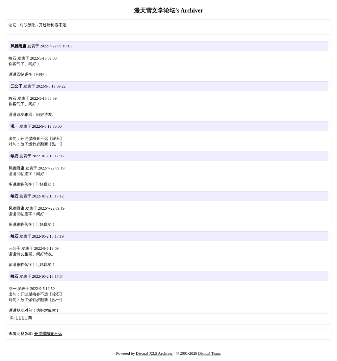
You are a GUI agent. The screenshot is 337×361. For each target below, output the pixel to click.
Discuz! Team (209, 353)
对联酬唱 (28, 25)
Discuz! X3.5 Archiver (154, 353)
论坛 (12, 25)
